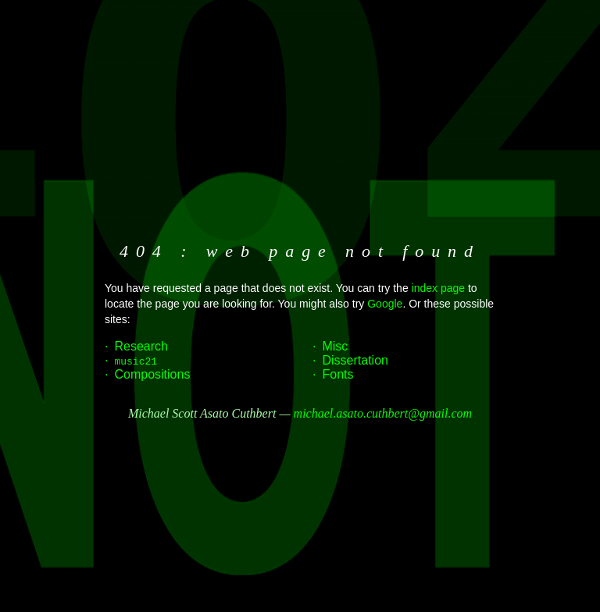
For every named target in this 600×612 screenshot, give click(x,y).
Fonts (337, 374)
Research (140, 346)
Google (384, 303)
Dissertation (355, 360)
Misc (335, 346)
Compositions (152, 374)
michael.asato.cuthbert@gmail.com (383, 413)
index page (439, 288)
